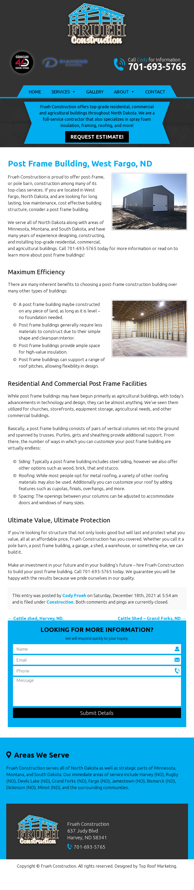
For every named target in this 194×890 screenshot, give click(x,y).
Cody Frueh (74, 595)
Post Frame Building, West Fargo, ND (80, 163)
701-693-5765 (157, 66)
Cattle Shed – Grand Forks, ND (152, 618)
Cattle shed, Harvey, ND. (35, 618)
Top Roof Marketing (157, 866)
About (124, 92)
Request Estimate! (97, 137)
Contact (155, 91)
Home (35, 91)
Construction (59, 601)
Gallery (95, 91)
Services (63, 92)
